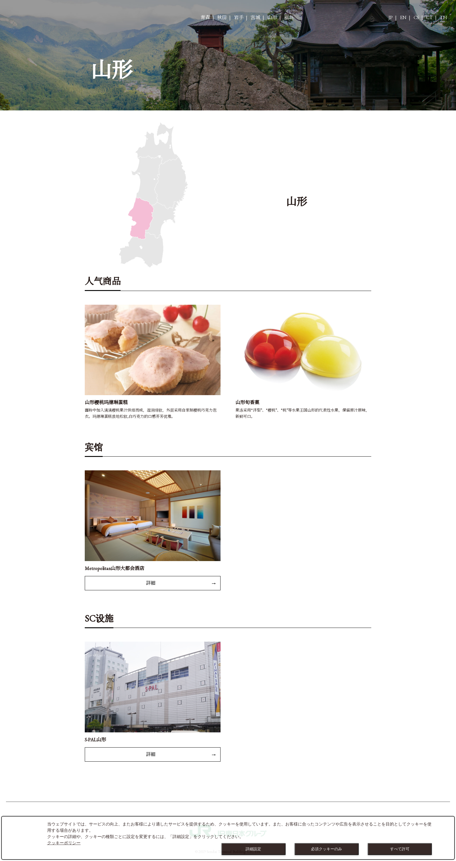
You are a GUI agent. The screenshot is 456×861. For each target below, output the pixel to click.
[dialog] (228, 838)
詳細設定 (253, 849)
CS (416, 17)
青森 (205, 17)
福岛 (289, 17)
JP (391, 17)
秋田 (222, 17)
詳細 (150, 583)
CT (429, 17)
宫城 (255, 17)
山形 (272, 17)
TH (443, 17)
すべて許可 (399, 849)
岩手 (239, 17)
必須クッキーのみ (326, 849)
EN (403, 17)
